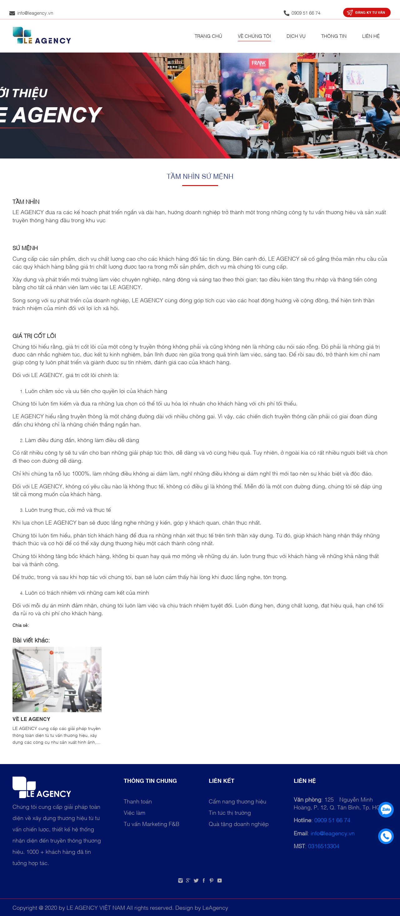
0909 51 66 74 (332, 819)
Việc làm (134, 812)
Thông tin (334, 36)
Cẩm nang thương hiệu (237, 801)
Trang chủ (208, 36)
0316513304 (323, 845)
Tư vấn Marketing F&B (151, 823)
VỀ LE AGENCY (31, 718)
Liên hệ (371, 36)
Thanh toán (138, 801)
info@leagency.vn (333, 833)
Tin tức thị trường (230, 812)
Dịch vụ (296, 36)
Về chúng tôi (254, 36)
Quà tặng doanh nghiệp (239, 823)
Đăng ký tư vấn (370, 12)
